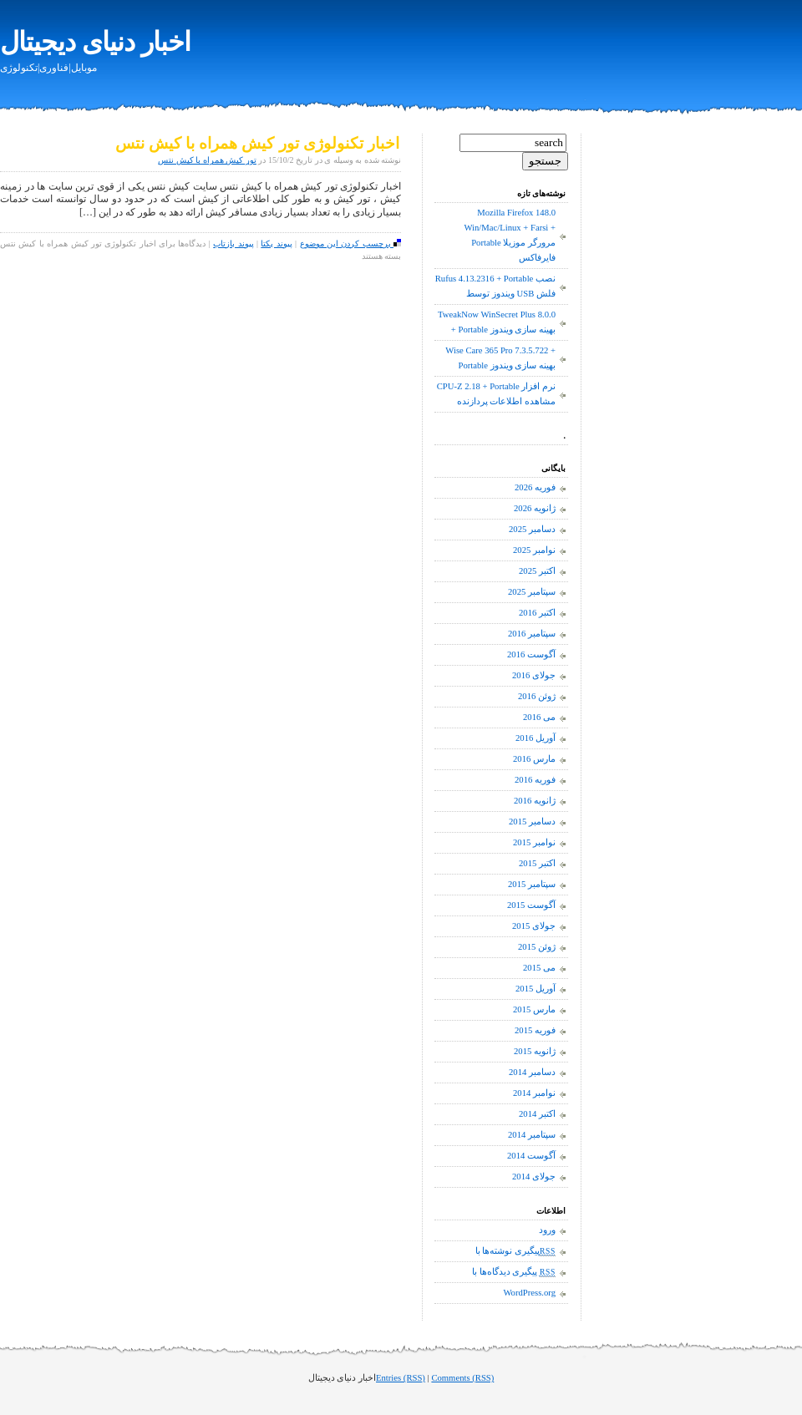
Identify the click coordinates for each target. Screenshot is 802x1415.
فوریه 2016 (535, 779)
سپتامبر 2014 (532, 1134)
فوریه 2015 (535, 1030)
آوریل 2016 (535, 738)
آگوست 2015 (531, 905)
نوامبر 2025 (534, 550)
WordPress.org (529, 1292)
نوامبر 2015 (534, 842)
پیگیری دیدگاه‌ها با (514, 1272)
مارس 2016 (534, 758)
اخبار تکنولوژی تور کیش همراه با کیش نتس (257, 143)
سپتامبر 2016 (532, 633)
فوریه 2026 (535, 487)
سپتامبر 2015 (532, 884)
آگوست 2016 (531, 654)
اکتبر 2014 (537, 1113)
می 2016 (539, 717)
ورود (547, 1230)
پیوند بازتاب (233, 243)
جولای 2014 (534, 1176)
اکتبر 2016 (537, 612)
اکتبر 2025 (537, 571)
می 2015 (539, 967)
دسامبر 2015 (532, 821)
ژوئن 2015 (537, 946)
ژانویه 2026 (535, 508)
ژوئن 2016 (537, 696)
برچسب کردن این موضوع (351, 243)
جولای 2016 (534, 675)
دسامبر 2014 (532, 1072)
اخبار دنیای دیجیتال (95, 42)
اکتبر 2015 (537, 863)
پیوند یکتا (276, 243)
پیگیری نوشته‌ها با (515, 1251)
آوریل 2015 (535, 988)
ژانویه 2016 (535, 800)
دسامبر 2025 (532, 529)
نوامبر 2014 (534, 1093)
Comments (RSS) (462, 1377)
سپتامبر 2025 (532, 591)
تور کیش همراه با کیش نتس (207, 160)
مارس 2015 (534, 1009)
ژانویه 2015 (535, 1051)
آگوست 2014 (531, 1155)
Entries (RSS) (400, 1377)
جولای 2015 (534, 926)
